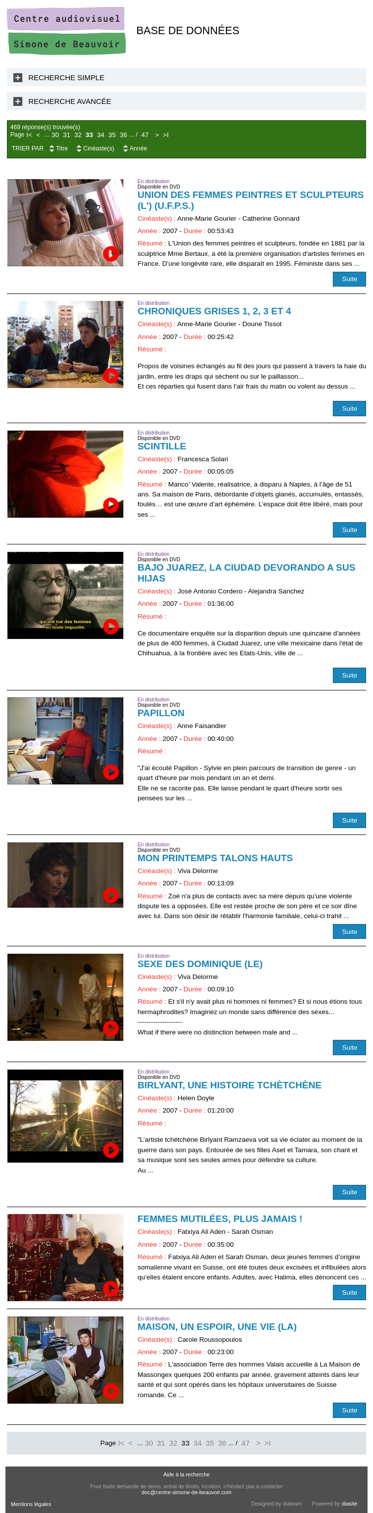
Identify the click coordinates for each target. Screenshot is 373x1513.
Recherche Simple (66, 77)
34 (101, 135)
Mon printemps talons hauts (215, 858)
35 (112, 135)
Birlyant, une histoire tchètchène (230, 1085)
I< (29, 135)
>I (166, 135)
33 (89, 135)
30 (55, 135)
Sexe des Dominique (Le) (200, 964)
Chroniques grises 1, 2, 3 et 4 (214, 311)
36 (123, 135)
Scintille (162, 446)
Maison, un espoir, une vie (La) (217, 1326)
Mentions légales (31, 1504)
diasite (349, 1504)
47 (145, 135)
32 (78, 135)
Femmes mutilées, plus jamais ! (220, 1219)
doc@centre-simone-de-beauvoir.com (187, 1492)
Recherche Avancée (69, 101)
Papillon (161, 713)
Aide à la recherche (186, 1474)
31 (66, 135)
